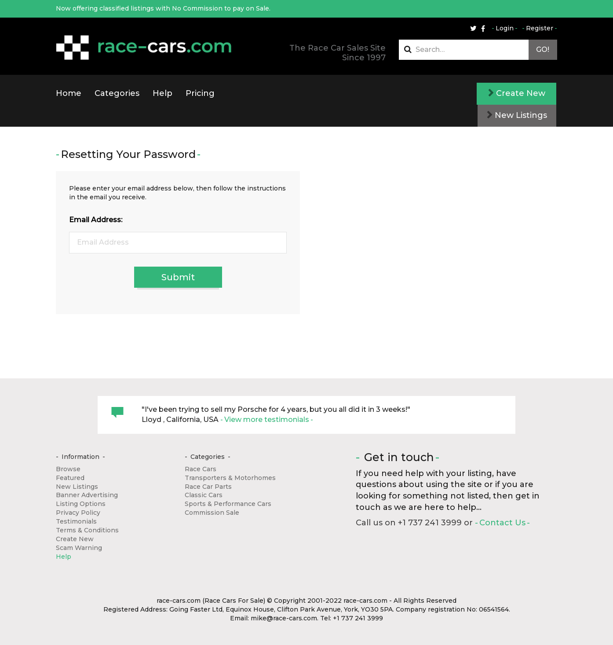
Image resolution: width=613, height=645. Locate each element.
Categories (117, 93)
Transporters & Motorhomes (230, 478)
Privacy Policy (78, 513)
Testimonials (76, 521)
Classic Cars (204, 495)
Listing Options (81, 504)
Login (505, 28)
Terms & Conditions (87, 530)
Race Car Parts (208, 487)
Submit (178, 277)
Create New (516, 93)
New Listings (517, 115)
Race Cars (200, 469)
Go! (542, 49)
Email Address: (95, 220)
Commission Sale (212, 513)
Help (162, 93)
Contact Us (502, 523)
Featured (70, 478)
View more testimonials (266, 419)
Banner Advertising (87, 495)
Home (68, 93)
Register (539, 28)
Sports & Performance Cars (228, 504)
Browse (68, 469)
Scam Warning (79, 548)
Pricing (200, 93)
